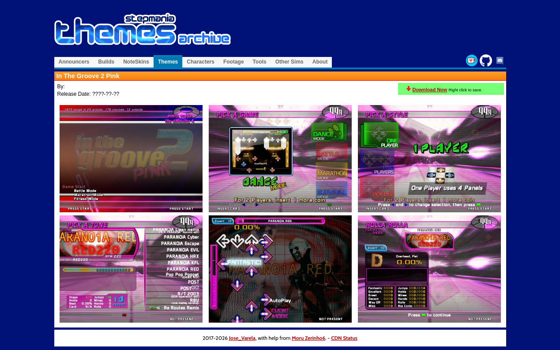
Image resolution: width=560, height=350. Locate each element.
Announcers (74, 62)
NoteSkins (136, 62)
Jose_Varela (242, 338)
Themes (168, 62)
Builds (106, 62)
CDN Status (344, 338)
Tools (260, 62)
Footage (233, 62)
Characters (200, 62)
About (320, 62)
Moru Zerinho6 (308, 338)
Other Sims (289, 62)
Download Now (430, 89)
